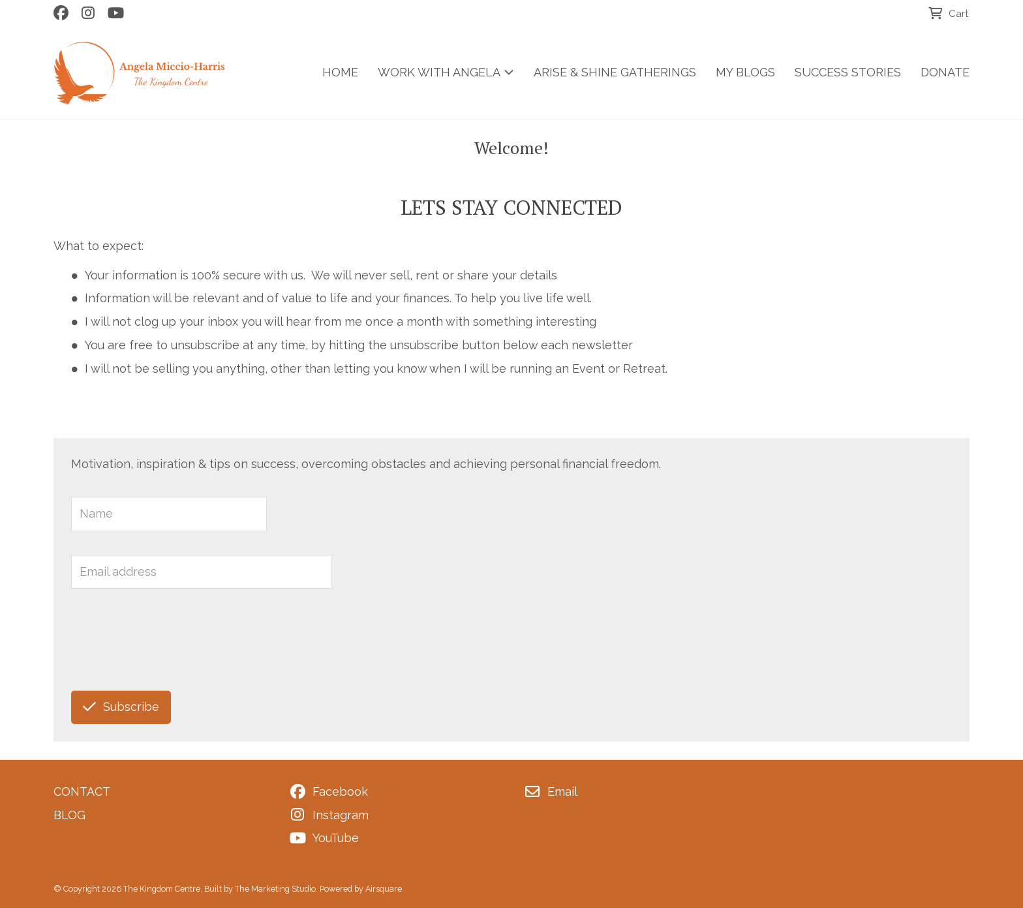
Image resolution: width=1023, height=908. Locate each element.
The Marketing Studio (275, 889)
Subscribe (121, 706)
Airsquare (383, 889)
